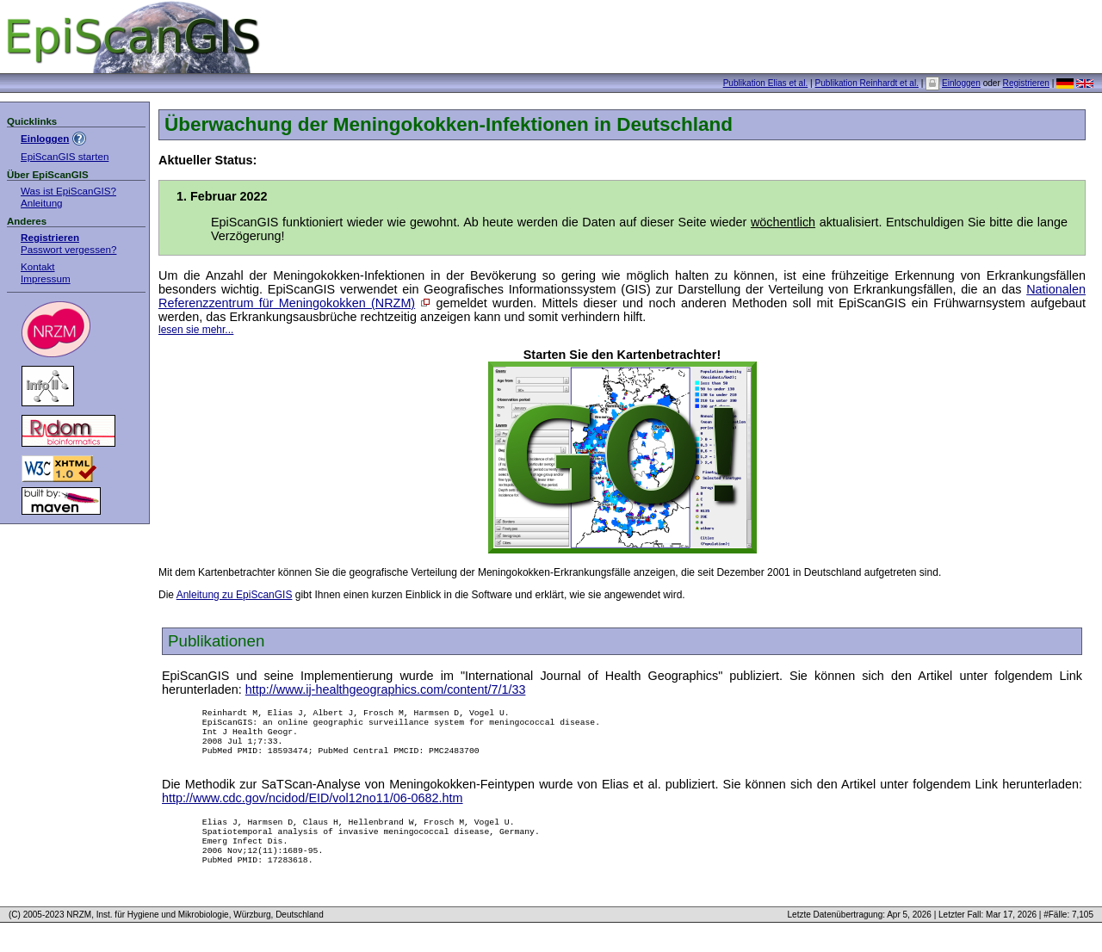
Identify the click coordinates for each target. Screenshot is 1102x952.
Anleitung (42, 202)
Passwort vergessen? (68, 249)
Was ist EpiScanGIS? (68, 190)
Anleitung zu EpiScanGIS (234, 595)
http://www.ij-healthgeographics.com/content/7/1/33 (385, 689)
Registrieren (1026, 83)
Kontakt (38, 266)
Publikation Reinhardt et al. (866, 83)
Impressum (46, 278)
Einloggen (961, 83)
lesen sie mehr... (195, 330)
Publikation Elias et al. (765, 83)
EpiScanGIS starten (64, 156)
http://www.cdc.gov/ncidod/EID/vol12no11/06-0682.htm (312, 808)
